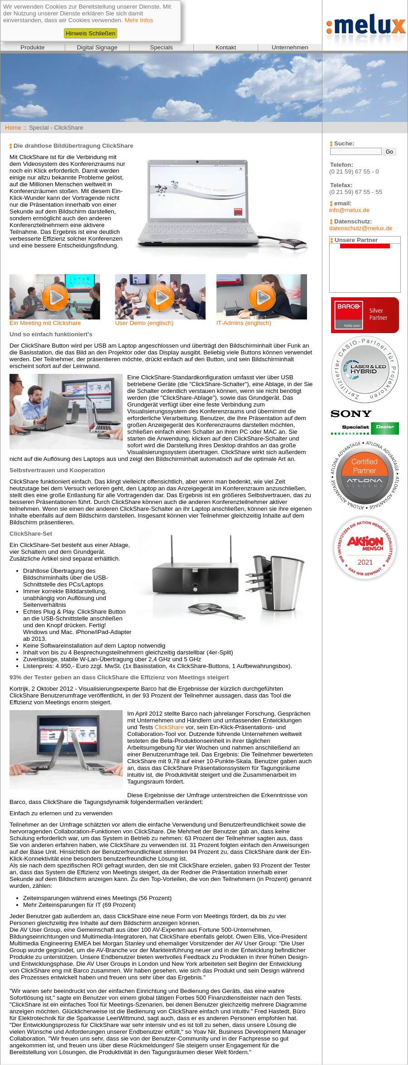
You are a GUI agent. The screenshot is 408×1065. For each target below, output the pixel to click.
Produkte (32, 47)
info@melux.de (349, 210)
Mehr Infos (139, 20)
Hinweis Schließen (90, 33)
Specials (161, 47)
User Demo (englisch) (144, 323)
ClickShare (169, 727)
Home (13, 127)
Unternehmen (290, 47)
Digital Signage (97, 47)
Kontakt (226, 47)
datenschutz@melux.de (360, 228)
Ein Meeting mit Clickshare (45, 323)
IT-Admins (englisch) (243, 323)
